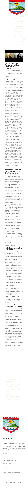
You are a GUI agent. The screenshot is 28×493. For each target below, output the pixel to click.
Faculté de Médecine (18, 25)
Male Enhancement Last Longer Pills (13, 396)
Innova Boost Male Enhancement (12, 383)
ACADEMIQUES (22, 16)
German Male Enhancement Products (13, 393)
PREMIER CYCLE (18, 18)
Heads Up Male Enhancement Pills (13, 384)
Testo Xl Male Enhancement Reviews (13, 399)
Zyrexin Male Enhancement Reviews (13, 398)
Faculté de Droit (19, 21)
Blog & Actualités (21, 41)
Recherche (23, 39)
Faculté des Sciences (18, 26)
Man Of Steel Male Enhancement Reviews (14, 394)
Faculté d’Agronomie (18, 20)
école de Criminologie (18, 31)
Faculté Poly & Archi (19, 30)
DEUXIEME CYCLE (18, 34)
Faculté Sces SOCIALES (18, 28)
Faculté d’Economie (19, 23)
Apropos (23, 43)
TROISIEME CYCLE (18, 36)
